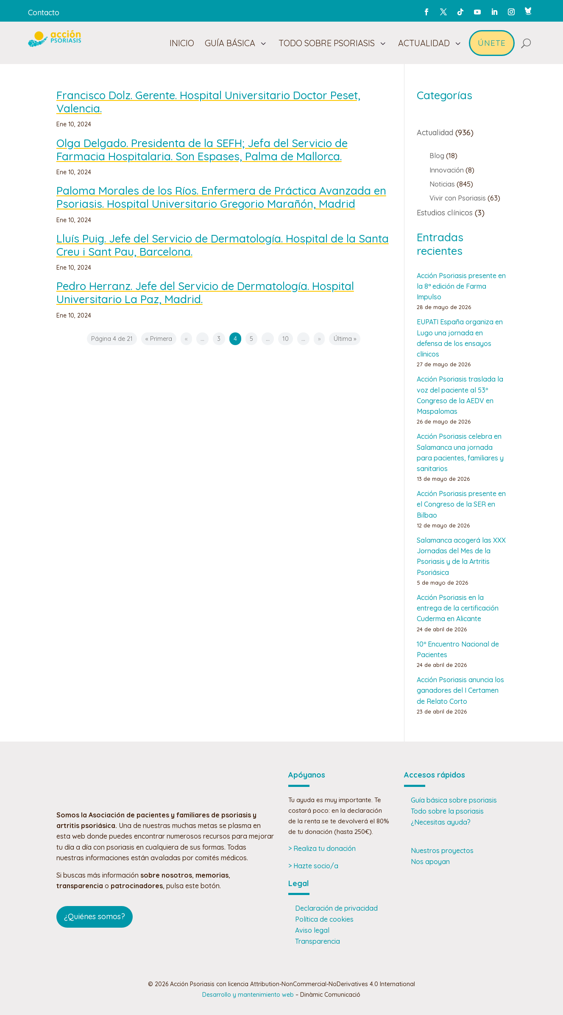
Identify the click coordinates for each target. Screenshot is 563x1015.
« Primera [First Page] (158, 339)
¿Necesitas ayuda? (441, 822)
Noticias (442, 184)
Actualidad (435, 132)
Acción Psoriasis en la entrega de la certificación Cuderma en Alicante (458, 608)
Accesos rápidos (434, 775)
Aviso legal (312, 930)
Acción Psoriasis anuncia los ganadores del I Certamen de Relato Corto (460, 690)
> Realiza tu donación (322, 848)
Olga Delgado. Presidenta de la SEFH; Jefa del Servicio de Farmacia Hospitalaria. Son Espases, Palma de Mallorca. (202, 149)
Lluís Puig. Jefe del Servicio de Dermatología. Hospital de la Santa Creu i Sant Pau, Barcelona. (222, 245)
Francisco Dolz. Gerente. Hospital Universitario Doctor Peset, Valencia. (208, 101)
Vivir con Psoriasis (457, 198)
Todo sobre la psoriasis (447, 811)
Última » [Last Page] (345, 339)
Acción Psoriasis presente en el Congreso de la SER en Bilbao (461, 504)
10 (285, 339)
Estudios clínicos (445, 213)
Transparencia (317, 941)
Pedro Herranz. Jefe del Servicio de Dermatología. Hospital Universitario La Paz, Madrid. (205, 292)
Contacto (43, 12)
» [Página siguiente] (319, 339)
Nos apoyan (430, 861)
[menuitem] (181, 43)
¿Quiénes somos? (94, 916)
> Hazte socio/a (313, 866)
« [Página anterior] (186, 339)
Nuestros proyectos (442, 850)
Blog (436, 155)
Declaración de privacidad (336, 908)
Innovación (446, 170)
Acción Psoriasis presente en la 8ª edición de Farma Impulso (461, 286)
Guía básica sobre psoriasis (454, 800)
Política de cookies (324, 919)
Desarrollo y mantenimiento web (248, 994)
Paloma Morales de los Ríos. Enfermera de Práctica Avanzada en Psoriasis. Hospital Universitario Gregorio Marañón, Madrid (221, 197)
